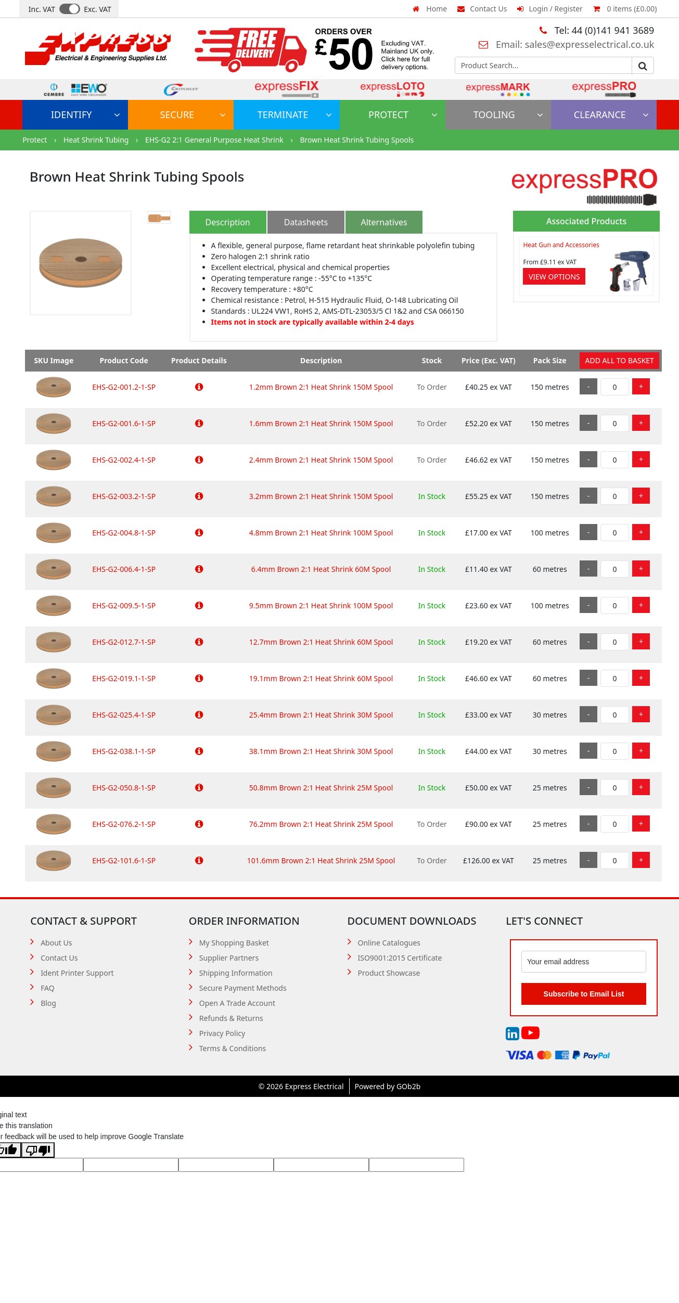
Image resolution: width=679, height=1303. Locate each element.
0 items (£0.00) (625, 9)
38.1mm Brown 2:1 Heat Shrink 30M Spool (321, 751)
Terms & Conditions (232, 1048)
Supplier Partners (229, 958)
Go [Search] (643, 66)
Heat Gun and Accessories (561, 244)
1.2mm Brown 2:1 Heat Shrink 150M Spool (321, 387)
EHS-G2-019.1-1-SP (124, 678)
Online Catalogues (389, 943)
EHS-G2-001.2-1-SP (124, 387)
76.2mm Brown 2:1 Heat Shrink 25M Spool (321, 824)
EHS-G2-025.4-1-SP (124, 715)
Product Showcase (389, 973)
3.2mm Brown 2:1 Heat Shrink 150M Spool (321, 496)
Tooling (508, 114)
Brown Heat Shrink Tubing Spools (357, 140)
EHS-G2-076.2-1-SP (124, 824)
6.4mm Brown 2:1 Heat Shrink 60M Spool (321, 569)
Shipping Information (236, 973)
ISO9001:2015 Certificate (400, 958)
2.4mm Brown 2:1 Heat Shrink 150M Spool (321, 460)
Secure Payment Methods (243, 988)
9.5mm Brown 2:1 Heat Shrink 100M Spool (321, 605)
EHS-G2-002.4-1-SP (124, 460)
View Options (554, 277)
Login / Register (549, 9)
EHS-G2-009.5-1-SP (124, 605)
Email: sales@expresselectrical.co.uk (566, 44)
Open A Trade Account (237, 1003)
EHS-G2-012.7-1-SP (124, 642)
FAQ (48, 988)
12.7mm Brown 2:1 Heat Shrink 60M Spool (321, 642)
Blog (48, 1003)
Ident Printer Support (77, 973)
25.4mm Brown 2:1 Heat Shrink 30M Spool (321, 715)
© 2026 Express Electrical (301, 1086)
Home (430, 9)
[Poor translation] (38, 1150)
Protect (403, 114)
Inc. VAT (42, 9)
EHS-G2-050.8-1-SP (124, 788)
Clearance (611, 114)
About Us (56, 943)
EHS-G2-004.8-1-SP (124, 533)
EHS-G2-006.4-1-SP (124, 569)
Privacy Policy (222, 1033)
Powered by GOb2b (388, 1086)
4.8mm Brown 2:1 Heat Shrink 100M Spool (321, 533)
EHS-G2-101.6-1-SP (124, 860)
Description (228, 222)
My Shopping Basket (234, 943)
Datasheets (306, 222)
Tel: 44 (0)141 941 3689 (597, 30)
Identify (85, 114)
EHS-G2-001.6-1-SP (124, 423)
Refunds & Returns (231, 1018)
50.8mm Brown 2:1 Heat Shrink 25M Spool (321, 788)
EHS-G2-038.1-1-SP (124, 751)
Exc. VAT (97, 9)
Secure (193, 114)
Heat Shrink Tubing (97, 140)
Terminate (295, 114)
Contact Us (482, 9)
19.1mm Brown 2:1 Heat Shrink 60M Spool (321, 678)
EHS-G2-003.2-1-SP (124, 496)
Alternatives (384, 222)
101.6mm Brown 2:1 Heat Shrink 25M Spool (321, 860)
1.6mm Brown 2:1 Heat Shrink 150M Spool (321, 423)
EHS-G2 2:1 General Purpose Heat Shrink (215, 140)
